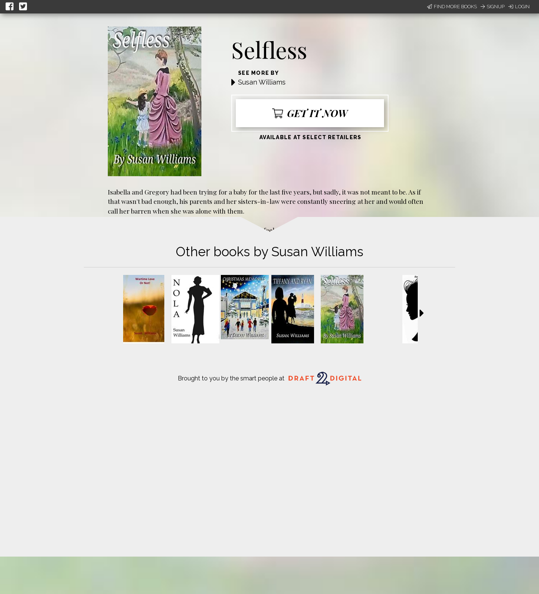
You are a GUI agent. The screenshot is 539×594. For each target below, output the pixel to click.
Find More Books (452, 6)
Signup (493, 6)
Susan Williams (262, 82)
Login (519, 6)
